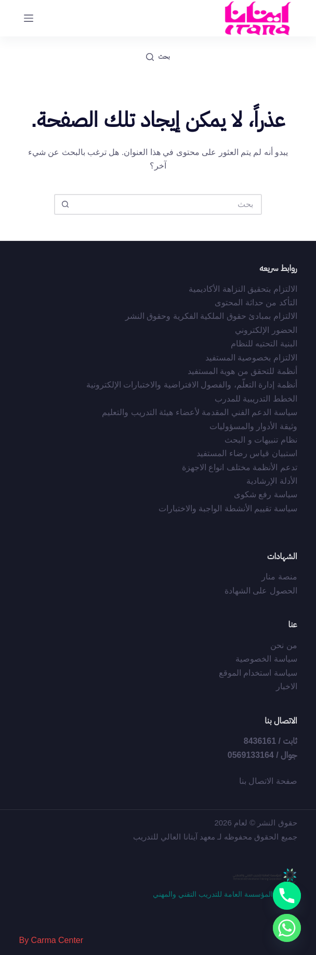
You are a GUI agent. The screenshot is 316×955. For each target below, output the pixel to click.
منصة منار (279, 576)
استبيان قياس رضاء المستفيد (246, 453)
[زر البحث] (64, 204)
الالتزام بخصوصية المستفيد (251, 357)
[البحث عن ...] (168, 204)
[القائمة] (28, 18)
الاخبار (286, 686)
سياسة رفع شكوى (265, 494)
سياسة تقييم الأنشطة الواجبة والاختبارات (228, 508)
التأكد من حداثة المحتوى (256, 302)
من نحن (283, 645)
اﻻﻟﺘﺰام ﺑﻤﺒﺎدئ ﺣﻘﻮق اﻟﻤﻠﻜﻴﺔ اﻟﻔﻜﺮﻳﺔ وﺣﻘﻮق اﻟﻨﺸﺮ (211, 316)
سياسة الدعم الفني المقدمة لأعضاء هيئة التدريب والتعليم (199, 412)
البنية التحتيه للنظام (264, 343)
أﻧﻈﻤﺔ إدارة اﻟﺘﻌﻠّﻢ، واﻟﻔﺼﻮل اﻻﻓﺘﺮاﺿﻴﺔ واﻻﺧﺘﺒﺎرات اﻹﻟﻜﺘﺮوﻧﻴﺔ (191, 384)
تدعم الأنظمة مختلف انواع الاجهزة (239, 467)
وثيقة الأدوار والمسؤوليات (253, 426)
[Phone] (287, 896)
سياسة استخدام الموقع (258, 672)
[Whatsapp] (287, 928)
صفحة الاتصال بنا (268, 781)
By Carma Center (51, 940)
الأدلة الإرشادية (271, 480)
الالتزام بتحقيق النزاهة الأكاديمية (243, 289)
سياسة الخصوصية (266, 658)
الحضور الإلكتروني (266, 330)
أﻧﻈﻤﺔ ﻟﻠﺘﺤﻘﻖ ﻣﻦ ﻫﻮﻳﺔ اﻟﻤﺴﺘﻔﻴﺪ (242, 371)
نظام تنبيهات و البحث (261, 439)
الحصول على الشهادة (261, 590)
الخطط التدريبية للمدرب (256, 398)
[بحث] (157, 57)
